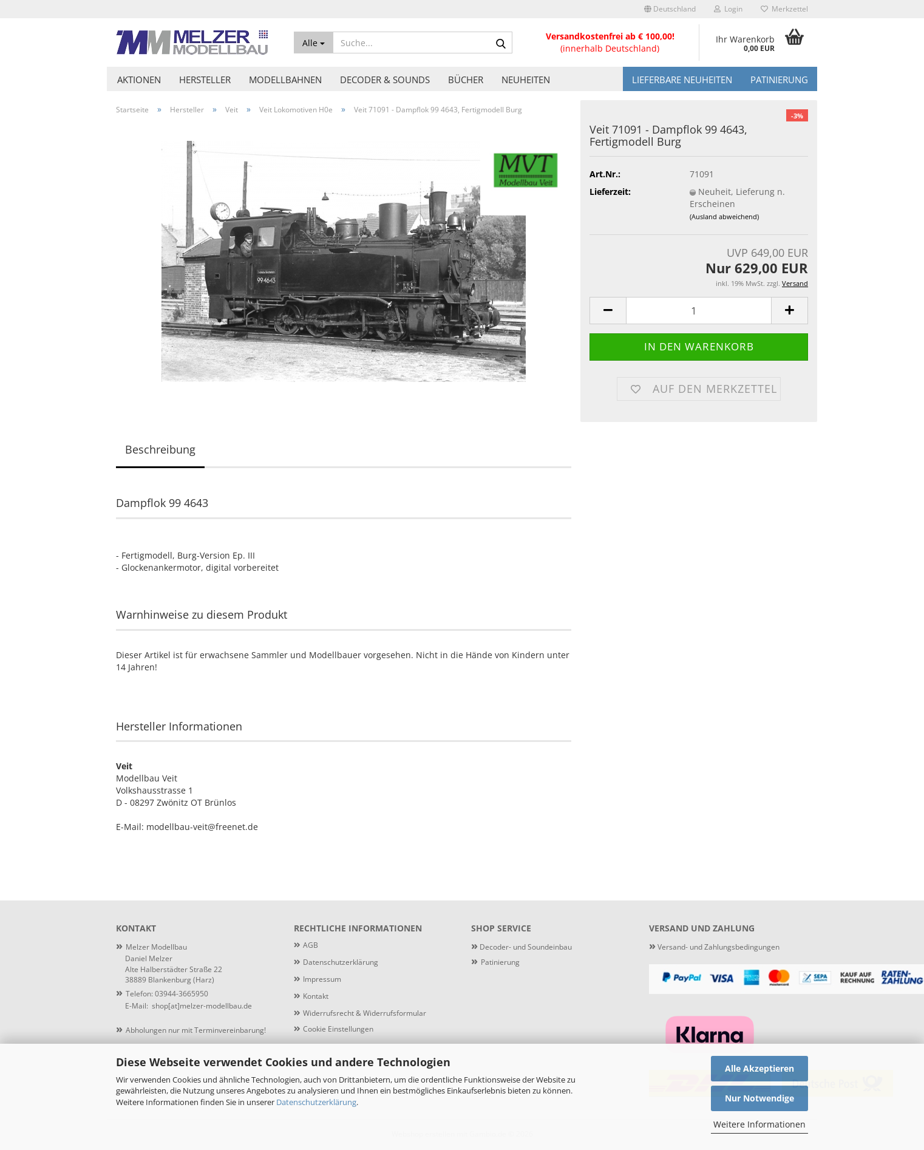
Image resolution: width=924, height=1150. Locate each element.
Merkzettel (784, 9)
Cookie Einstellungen (338, 1029)
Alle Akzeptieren (759, 1068)
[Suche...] (313, 42)
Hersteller (205, 79)
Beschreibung (160, 449)
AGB (310, 945)
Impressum (322, 979)
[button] (670, 9)
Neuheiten (525, 79)
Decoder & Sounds (385, 79)
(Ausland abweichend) (724, 216)
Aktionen (139, 79)
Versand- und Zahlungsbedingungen (714, 947)
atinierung (502, 962)
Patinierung (779, 79)
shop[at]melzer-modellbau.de (202, 1006)
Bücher (465, 79)
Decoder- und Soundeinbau (525, 947)
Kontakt (315, 996)
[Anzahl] (699, 310)
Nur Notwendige (759, 1098)
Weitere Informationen (759, 1124)
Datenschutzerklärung (316, 1102)
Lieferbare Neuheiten (682, 79)
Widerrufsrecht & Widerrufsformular (364, 1013)
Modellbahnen (285, 79)
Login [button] (728, 9)
